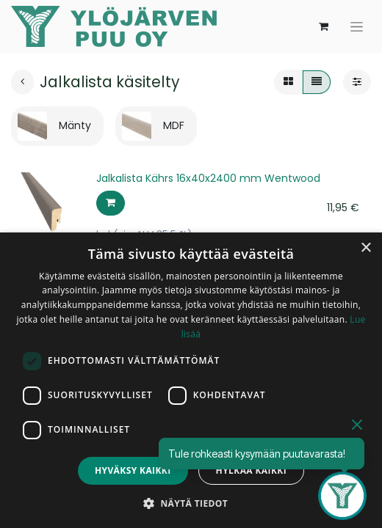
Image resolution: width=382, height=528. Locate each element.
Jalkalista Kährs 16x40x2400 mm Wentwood (208, 178)
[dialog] (191, 380)
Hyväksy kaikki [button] (133, 470)
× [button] (365, 248)
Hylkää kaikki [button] (251, 470)
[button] (110, 203)
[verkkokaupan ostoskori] (323, 26)
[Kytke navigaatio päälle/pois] (356, 26)
